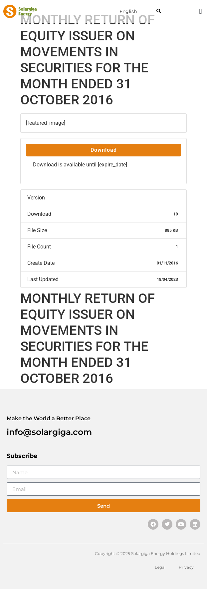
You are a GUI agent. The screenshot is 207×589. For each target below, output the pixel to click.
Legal (160, 567)
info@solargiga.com (49, 432)
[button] (158, 11)
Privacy (186, 567)
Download (104, 150)
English (128, 11)
